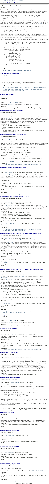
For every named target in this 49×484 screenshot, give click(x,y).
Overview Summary (17, 0)
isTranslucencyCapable (8, 465)
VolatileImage (8, 172)
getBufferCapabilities (7, 432)
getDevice (4, 98)
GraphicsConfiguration (8, 76)
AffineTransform (14, 357)
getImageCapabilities (7, 448)
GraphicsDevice (14, 102)
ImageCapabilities (19, 239)
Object (7, 7)
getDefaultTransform (7, 354)
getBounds (4, 414)
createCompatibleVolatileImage (11, 169)
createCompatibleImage (8, 112)
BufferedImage (8, 116)
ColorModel (13, 320)
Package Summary (5, 0)
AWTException (36, 239)
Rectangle (13, 418)
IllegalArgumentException (10, 161)
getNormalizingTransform (9, 379)
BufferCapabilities (10, 435)
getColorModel (5, 317)
